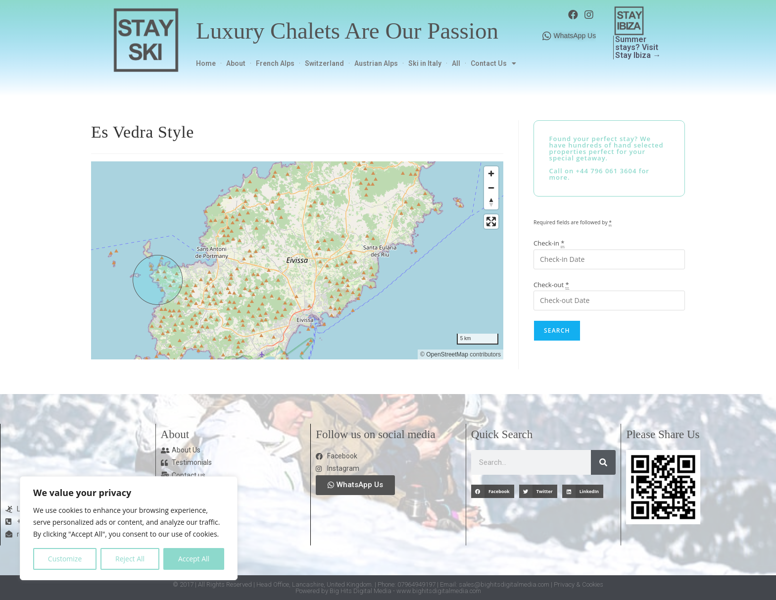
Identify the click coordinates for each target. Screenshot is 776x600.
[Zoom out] (491, 188)
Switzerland (324, 63)
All (456, 63)
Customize (65, 558)
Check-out (551, 284)
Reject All (130, 558)
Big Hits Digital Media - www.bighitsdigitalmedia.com (405, 591)
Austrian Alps (376, 63)
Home (206, 63)
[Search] (603, 462)
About (235, 63)
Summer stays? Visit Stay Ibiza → (638, 47)
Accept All (193, 558)
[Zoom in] (491, 173)
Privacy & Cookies (578, 584)
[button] (492, 491)
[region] (297, 260)
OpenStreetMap (447, 354)
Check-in (549, 243)
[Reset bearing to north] (491, 202)
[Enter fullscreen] (491, 221)
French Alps (275, 63)
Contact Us (493, 63)
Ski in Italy (424, 63)
